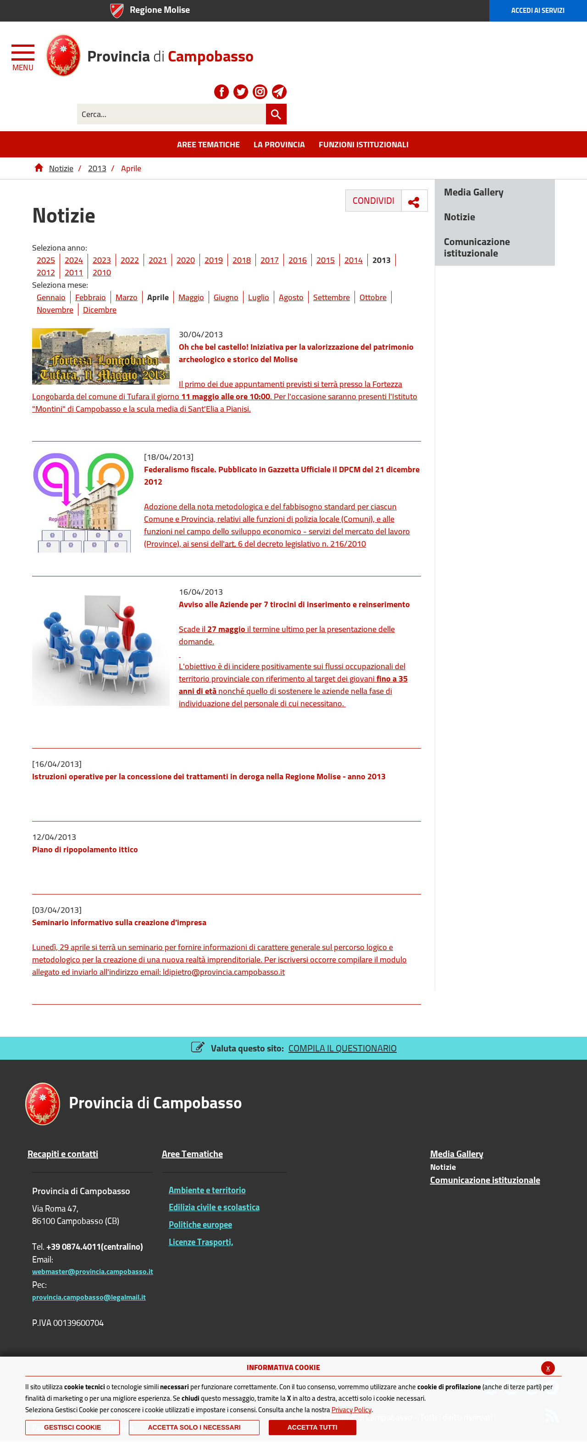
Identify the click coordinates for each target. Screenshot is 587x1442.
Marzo (127, 297)
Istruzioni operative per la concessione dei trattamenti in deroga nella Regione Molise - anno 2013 (209, 776)
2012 (46, 272)
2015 (325, 260)
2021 (158, 260)
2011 (74, 272)
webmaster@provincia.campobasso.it (92, 1271)
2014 (353, 260)
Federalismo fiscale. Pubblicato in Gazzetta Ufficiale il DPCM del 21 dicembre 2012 (282, 475)
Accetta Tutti (313, 1427)
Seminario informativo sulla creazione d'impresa (119, 922)
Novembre (55, 309)
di (170, 52)
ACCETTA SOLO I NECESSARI (194, 1427)
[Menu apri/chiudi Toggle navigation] (24, 56)
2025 (46, 260)
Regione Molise (160, 9)
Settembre (331, 297)
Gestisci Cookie (72, 1427)
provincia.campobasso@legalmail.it (89, 1296)
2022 (130, 260)
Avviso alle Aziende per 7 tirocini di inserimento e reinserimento (294, 604)
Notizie (61, 168)
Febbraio (90, 297)
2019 (214, 260)
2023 (102, 260)
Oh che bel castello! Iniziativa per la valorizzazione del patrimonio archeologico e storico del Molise (296, 353)
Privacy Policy (351, 1409)
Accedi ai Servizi (538, 10)
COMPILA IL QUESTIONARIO (342, 1048)
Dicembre (99, 309)
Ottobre (373, 297)
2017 (269, 260)
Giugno (226, 297)
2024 (74, 260)
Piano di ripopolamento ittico (85, 849)
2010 (102, 272)
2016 (297, 260)
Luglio (258, 297)
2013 (97, 168)
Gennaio (51, 297)
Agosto (291, 297)
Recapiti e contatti (63, 1154)
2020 (186, 260)
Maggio (191, 297)
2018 (242, 260)
